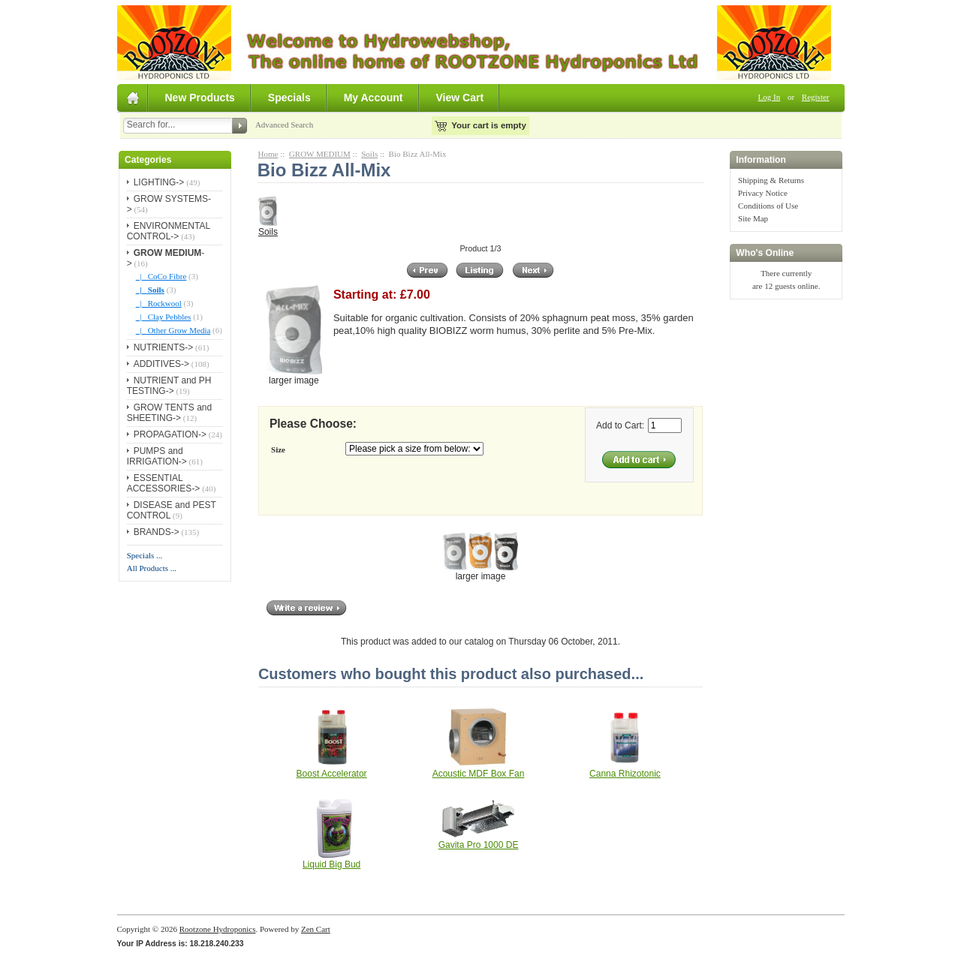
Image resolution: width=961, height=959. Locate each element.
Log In (769, 96)
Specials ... (145, 555)
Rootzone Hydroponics (217, 928)
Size (278, 449)
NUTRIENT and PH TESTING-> (169, 385)
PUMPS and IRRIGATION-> (157, 456)
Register (816, 96)
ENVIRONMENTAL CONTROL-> (168, 231)
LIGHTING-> (159, 182)
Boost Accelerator (332, 773)
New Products (200, 98)
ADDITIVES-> (161, 364)
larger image (480, 572)
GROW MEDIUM (320, 153)
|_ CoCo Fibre (161, 276)
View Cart (460, 98)
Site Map (753, 218)
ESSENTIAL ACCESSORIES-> (163, 483)
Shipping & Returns (771, 180)
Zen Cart (315, 928)
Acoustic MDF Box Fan (478, 773)
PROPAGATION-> (170, 434)
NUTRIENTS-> (164, 347)
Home (268, 153)
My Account (373, 98)
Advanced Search (284, 124)
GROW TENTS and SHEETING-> (169, 412)
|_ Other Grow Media (173, 330)
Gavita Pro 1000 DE (478, 845)
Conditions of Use (768, 205)
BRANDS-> (156, 532)
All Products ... (151, 568)
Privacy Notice (763, 192)
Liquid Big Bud (331, 864)
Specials (289, 98)
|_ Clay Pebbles (163, 316)
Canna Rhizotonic (625, 773)
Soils (369, 153)
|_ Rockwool (159, 303)
